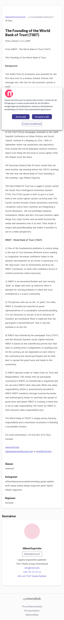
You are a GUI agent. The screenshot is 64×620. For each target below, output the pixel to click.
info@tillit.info (44, 451)
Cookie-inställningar (32, 123)
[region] (32, 108)
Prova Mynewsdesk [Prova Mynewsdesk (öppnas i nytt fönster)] (32, 606)
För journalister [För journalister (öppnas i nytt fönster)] (32, 610)
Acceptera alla (42, 116)
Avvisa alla (21, 116)
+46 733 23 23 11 (32, 571)
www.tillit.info (12, 447)
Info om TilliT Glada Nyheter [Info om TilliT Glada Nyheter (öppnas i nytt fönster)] (32, 576)
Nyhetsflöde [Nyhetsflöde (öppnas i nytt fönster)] (32, 614)
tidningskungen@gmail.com (19, 451)
